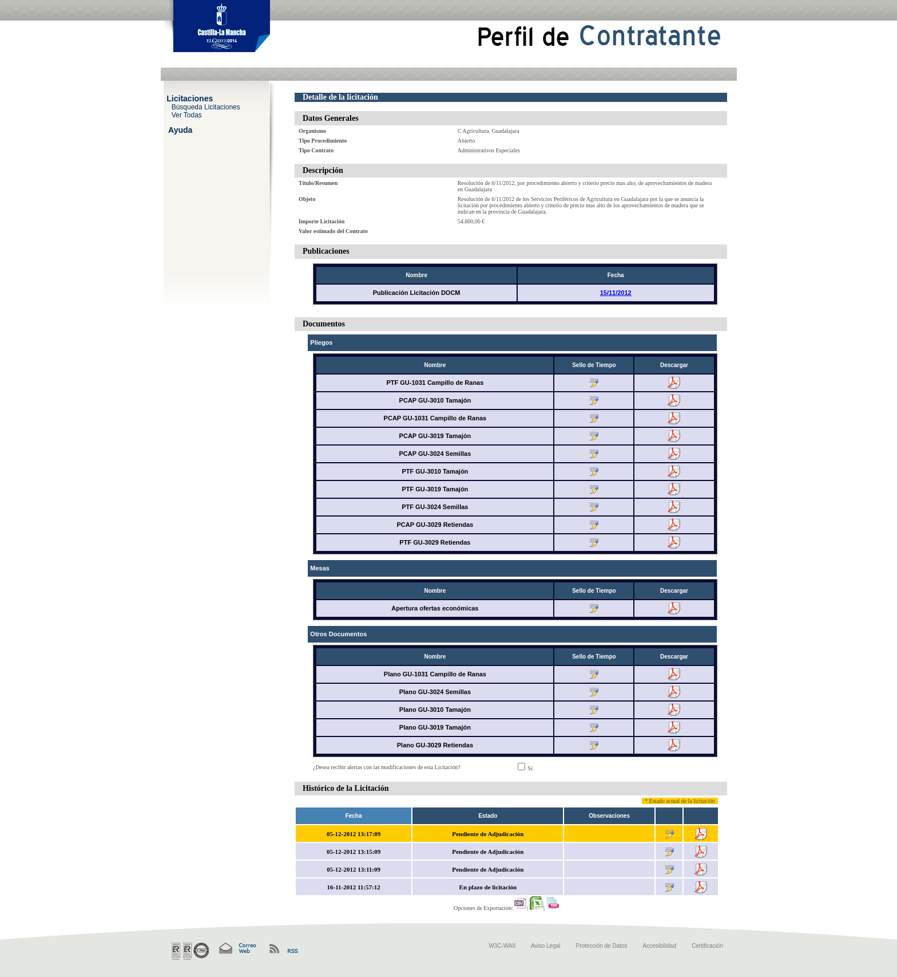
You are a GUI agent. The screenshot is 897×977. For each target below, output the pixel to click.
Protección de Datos (602, 946)
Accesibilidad (659, 946)
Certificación (707, 946)
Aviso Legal (546, 946)
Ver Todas (187, 115)
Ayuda (180, 129)
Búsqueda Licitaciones (206, 107)
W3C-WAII (502, 946)
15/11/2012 (616, 292)
